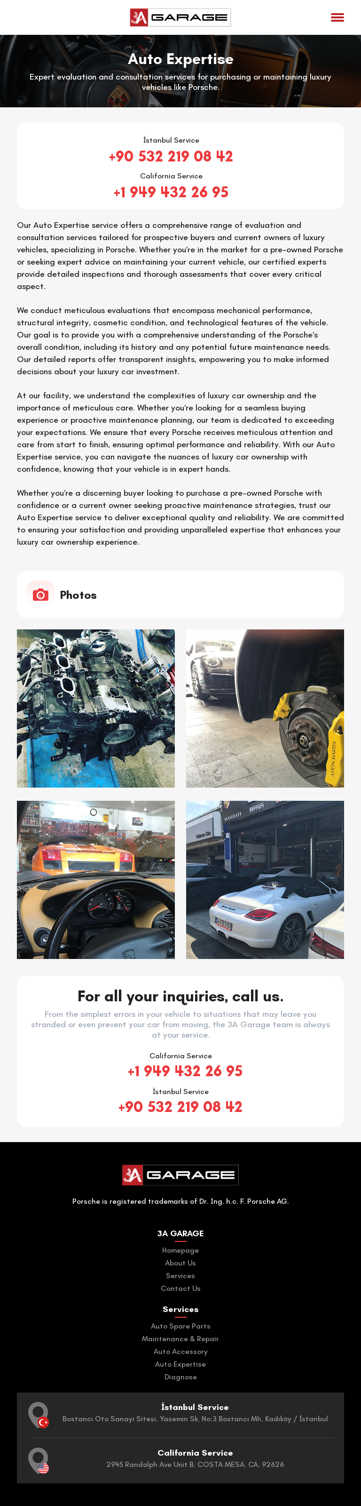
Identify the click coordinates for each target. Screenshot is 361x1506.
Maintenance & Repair (180, 1338)
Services (180, 1275)
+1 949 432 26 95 (171, 192)
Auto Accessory (181, 1351)
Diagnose (181, 1376)
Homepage (180, 1250)
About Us (180, 1262)
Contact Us (181, 1288)
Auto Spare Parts (181, 1325)
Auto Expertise (180, 1364)
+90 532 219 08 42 (171, 156)
